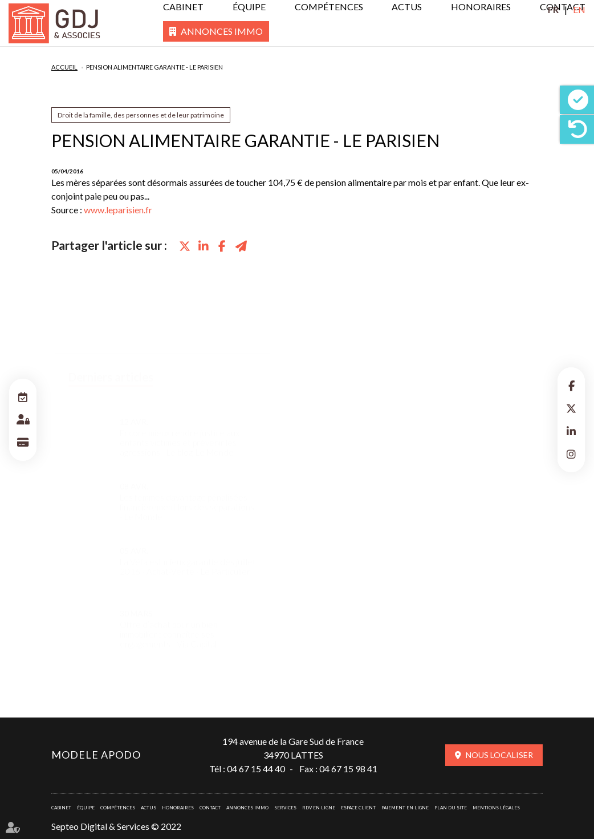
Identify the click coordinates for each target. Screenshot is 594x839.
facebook (571, 385)
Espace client (358, 807)
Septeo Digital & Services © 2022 (116, 826)
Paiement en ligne (405, 807)
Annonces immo (222, 31)
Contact (210, 807)
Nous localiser (499, 755)
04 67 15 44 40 (256, 768)
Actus (407, 6)
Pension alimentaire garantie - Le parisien (154, 67)
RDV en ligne (318, 807)
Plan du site (450, 807)
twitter (571, 408)
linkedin (571, 431)
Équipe (249, 6)
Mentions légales (496, 807)
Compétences (329, 6)
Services (285, 807)
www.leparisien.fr (118, 209)
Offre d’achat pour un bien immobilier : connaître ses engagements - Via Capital (169, 623)
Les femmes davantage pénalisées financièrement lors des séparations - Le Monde (187, 495)
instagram (571, 454)
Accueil (64, 67)
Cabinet (183, 6)
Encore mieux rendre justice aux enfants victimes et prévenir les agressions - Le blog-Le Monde (179, 431)
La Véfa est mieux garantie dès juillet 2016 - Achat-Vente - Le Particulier (188, 555)
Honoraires (481, 6)
